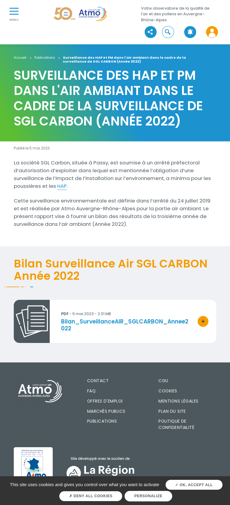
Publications (44, 58)
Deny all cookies (91, 496)
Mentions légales (178, 401)
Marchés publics (106, 411)
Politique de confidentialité (176, 424)
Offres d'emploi (105, 401)
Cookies (167, 391)
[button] (168, 32)
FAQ (91, 391)
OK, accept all (194, 485)
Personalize (148, 496)
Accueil (20, 58)
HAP (62, 186)
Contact (98, 381)
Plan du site (172, 411)
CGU (163, 381)
